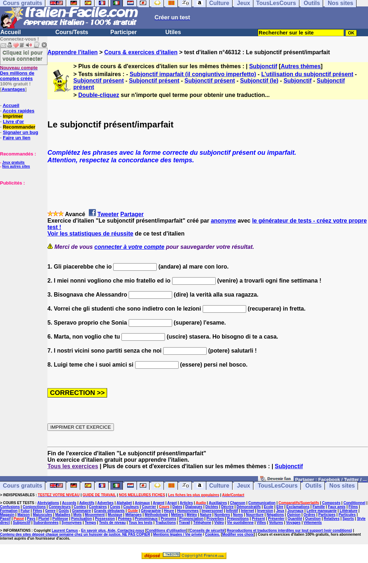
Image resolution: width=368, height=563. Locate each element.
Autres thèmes (301, 66)
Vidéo (219, 523)
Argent (158, 503)
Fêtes (37, 511)
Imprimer (13, 116)
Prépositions (238, 519)
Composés (331, 503)
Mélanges (133, 515)
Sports (348, 519)
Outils (313, 486)
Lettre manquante (322, 511)
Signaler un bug (20, 132)
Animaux (142, 503)
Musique (115, 515)
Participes (327, 515)
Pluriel (44, 519)
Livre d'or (13, 121)
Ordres (310, 515)
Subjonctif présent (98, 81)
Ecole (268, 507)
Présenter (276, 519)
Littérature (348, 511)
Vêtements (313, 523)
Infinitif (232, 511)
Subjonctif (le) (259, 81)
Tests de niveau (112, 523)
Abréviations (48, 503)
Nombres (222, 515)
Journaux (296, 511)
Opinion (293, 515)
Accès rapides (18, 110)
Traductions (166, 523)
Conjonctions (34, 507)
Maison (23, 515)
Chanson (237, 503)
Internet (247, 511)
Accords (69, 503)
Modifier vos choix (238, 534)
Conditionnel (354, 503)
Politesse (60, 519)
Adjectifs (86, 503)
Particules (347, 515)
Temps (90, 523)
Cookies (212, 534)
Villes (261, 523)
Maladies (62, 515)
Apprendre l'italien (72, 52)
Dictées (212, 507)
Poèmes (125, 519)
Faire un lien (17, 137)
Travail (184, 523)
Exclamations (297, 507)
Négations (275, 515)
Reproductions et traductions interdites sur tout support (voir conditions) (289, 530)
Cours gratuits (22, 486)
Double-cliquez (98, 95)
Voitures (276, 523)
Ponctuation (81, 519)
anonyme (223, 221)
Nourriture (254, 515)
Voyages (293, 523)
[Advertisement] (21, 221)
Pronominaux (146, 519)
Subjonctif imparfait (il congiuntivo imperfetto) (193, 74)
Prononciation (191, 519)
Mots (77, 515)
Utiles (173, 32)
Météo (192, 515)
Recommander (19, 127)
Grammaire (81, 511)
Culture (219, 486)
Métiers (177, 515)
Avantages (13, 89)
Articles (186, 503)
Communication (262, 503)
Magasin (7, 515)
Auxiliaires (218, 503)
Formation (9, 511)
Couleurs (131, 507)
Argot (172, 503)
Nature (206, 515)
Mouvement (95, 515)
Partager (132, 214)
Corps (115, 507)
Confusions (10, 507)
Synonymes (71, 523)
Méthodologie (156, 515)
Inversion (265, 511)
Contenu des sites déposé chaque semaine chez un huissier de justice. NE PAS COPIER (75, 534)
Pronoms (168, 519)
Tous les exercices (72, 466)
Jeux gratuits (13, 162)
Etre (279, 507)
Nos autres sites (16, 166)
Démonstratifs (248, 507)
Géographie (151, 511)
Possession (105, 519)
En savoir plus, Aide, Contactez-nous (112, 530)
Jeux (243, 486)
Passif (5, 519)
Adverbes (105, 503)
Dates (177, 507)
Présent (258, 519)
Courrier (149, 507)
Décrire (227, 507)
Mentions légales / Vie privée (177, 534)
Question (313, 519)
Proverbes (215, 519)
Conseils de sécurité (207, 530)
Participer (123, 32)
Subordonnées (46, 523)
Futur (25, 511)
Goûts (64, 511)
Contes (80, 507)
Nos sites (342, 486)
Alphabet (124, 503)
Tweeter (108, 214)
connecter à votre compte (130, 247)
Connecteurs (60, 507)
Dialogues (193, 507)
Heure (169, 511)
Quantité (295, 519)
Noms (238, 515)
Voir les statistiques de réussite (90, 234)
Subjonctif (263, 66)
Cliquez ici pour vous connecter (23, 55)
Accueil (10, 32)
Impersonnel (212, 511)
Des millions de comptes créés (19, 73)
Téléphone (202, 523)
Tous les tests (140, 523)
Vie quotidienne (240, 523)
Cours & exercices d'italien (141, 52)
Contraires (98, 507)
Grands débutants (109, 511)
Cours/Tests (71, 32)
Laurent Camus (65, 530)
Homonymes (188, 511)
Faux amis (336, 507)
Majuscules (42, 515)
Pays (31, 519)
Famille (319, 507)
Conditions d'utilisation (167, 530)
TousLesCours (278, 486)
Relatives (332, 519)
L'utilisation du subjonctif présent (307, 74)
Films (353, 507)
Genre (50, 511)
